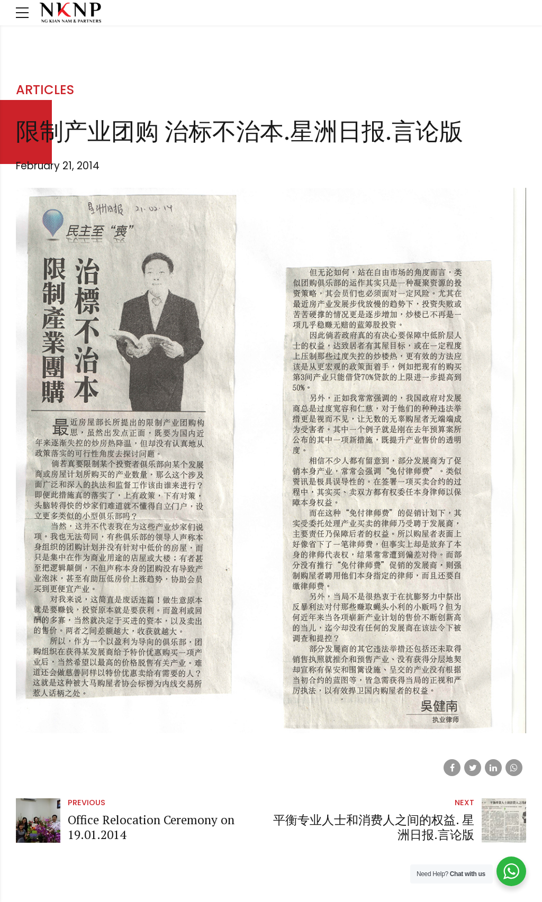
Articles (45, 89)
